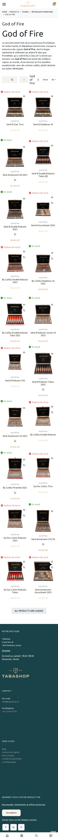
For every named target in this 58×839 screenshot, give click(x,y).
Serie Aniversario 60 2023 (15, 175)
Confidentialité (9, 762)
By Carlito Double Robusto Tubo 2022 (15, 334)
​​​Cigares (25, 12)
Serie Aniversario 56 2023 (15, 436)
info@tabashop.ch (10, 702)
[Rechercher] (12, 79)
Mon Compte (8, 755)
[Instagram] (21, 827)
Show (45, 79)
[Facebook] (5, 827)
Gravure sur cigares (11, 752)
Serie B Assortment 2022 (43, 225)
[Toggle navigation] (4, 4)
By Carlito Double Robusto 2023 (15, 280)
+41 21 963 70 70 (9, 711)
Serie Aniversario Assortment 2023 (43, 591)
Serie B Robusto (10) (15, 380)
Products (14, 12)
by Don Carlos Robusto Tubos (15, 591)
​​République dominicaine (42, 12)
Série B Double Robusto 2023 (15, 228)
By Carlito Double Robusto (43, 435)
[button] (24, 96)
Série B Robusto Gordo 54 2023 (43, 334)
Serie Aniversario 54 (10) (43, 539)
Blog (4, 749)
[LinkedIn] (13, 827)
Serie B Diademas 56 (43, 124)
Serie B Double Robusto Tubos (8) (43, 174)
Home (4, 12)
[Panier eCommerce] (54, 4)
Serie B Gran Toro (15, 124)
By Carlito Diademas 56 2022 (43, 282)
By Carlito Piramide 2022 (15, 487)
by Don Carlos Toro (43, 486)
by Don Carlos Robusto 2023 (15, 539)
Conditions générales (12, 759)
